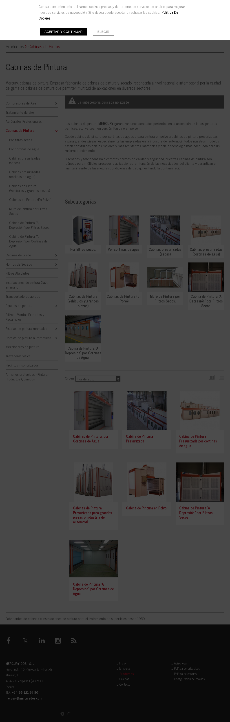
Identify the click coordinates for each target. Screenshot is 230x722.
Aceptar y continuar (63, 31)
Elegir (103, 31)
